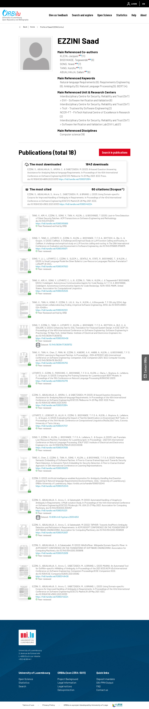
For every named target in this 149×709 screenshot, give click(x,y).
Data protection (67, 689)
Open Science (104, 15)
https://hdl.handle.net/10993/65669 (52, 223)
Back (25, 27)
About (143, 15)
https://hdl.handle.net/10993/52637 (52, 532)
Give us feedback (58, 15)
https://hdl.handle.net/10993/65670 (52, 468)
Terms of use (28, 705)
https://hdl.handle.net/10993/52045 (52, 486)
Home (32, 27)
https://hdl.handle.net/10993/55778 (52, 380)
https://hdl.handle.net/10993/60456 (52, 338)
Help (134, 15)
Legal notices (66, 686)
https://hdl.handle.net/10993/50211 (51, 510)
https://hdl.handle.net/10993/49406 (52, 576)
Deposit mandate (107, 679)
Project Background (69, 679)
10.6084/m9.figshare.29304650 (64, 516)
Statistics (121, 15)
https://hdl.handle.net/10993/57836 (52, 447)
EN (143, 4)
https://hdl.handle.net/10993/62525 (52, 290)
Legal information (68, 682)
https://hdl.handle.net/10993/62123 (52, 310)
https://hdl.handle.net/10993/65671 (51, 248)
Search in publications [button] (114, 152)
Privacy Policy (48, 705)
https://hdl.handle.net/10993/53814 (75, 179)
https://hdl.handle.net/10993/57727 (52, 425)
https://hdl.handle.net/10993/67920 (52, 266)
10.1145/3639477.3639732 (60, 344)
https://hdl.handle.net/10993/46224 (75, 204)
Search (24, 686)
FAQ (99, 686)
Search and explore (82, 15)
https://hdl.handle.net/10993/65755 (52, 362)
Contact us (103, 689)
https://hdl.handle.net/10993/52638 (52, 553)
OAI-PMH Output (106, 682)
